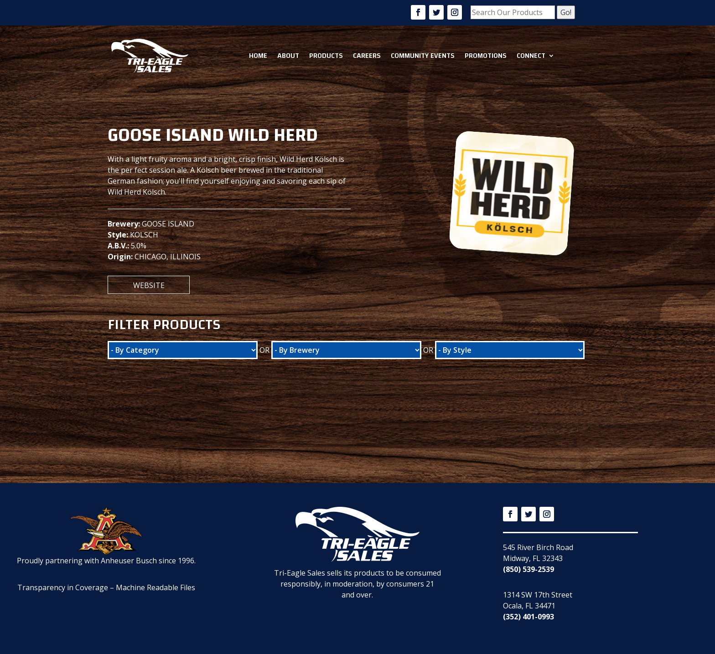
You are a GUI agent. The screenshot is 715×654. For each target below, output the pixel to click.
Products (326, 55)
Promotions (486, 55)
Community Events (423, 55)
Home (258, 55)
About (288, 55)
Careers (367, 55)
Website (149, 285)
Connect (531, 55)
